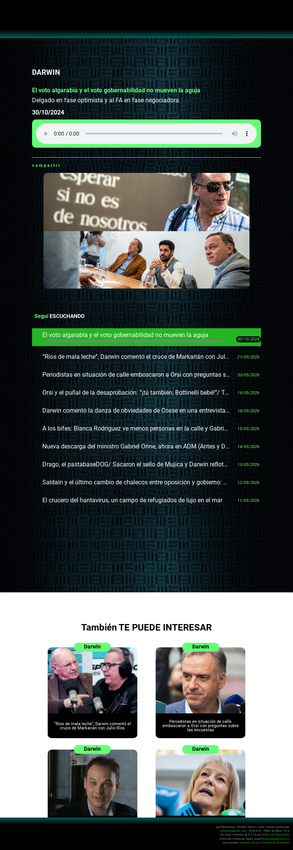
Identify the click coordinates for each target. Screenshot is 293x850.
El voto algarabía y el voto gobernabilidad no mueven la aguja (131, 336)
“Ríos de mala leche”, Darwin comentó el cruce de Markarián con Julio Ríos (136, 356)
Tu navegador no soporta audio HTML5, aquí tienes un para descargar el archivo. (146, 133)
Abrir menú (10, 10)
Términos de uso (250, 842)
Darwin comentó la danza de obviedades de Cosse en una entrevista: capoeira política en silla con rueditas (136, 410)
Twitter (86, 165)
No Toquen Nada (146, 23)
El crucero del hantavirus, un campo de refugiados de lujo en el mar (132, 500)
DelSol (266, 834)
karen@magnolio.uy (276, 838)
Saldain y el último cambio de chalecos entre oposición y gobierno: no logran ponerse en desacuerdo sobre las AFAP (136, 482)
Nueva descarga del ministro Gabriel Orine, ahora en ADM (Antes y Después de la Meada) (136, 446)
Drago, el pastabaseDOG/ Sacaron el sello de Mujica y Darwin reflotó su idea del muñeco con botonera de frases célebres (136, 464)
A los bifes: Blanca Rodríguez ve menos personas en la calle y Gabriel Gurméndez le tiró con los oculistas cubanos (136, 428)
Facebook (76, 165)
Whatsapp (67, 165)
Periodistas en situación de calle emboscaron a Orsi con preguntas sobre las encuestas (136, 374)
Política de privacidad (276, 842)
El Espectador (280, 834)
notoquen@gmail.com (233, 830)
